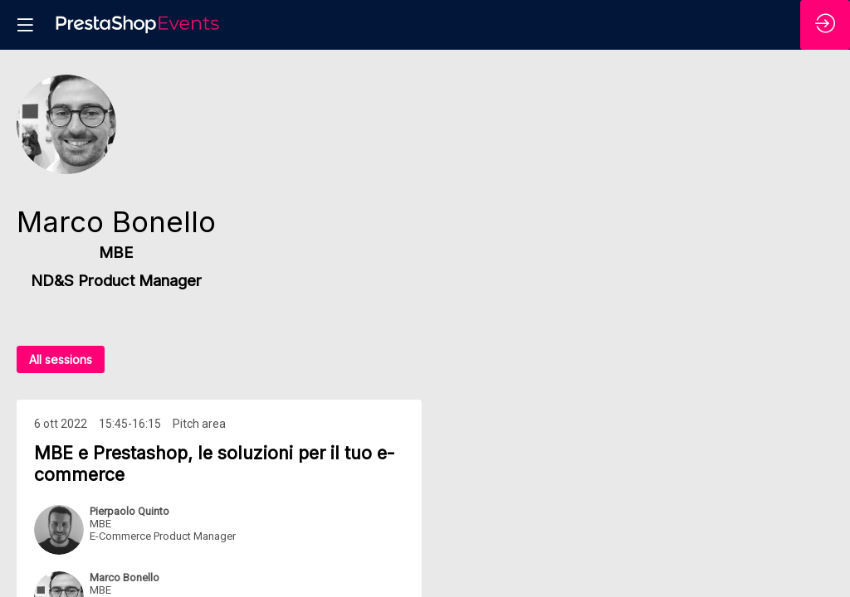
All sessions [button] (60, 359)
